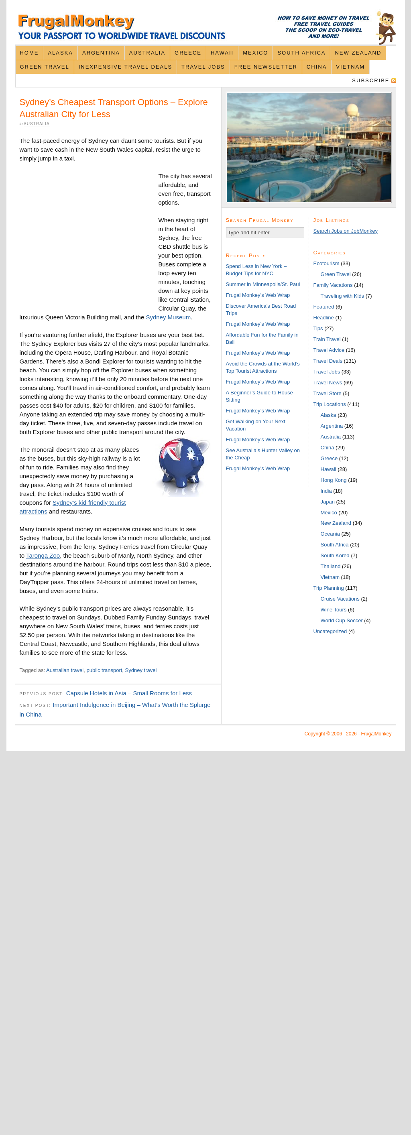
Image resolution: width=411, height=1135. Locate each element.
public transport (104, 670)
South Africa (301, 53)
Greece (188, 53)
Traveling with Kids (342, 296)
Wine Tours (334, 610)
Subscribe (370, 80)
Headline (323, 318)
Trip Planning (328, 588)
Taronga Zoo (43, 555)
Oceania (330, 534)
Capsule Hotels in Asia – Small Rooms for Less (129, 693)
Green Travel (44, 67)
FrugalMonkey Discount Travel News (205, 27)
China (317, 67)
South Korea (335, 555)
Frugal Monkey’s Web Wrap (258, 295)
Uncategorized (330, 631)
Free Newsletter (265, 67)
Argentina (101, 53)
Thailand (331, 566)
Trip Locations (329, 404)
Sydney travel (141, 670)
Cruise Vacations (340, 599)
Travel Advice (329, 350)
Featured (323, 307)
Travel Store (327, 393)
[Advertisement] (89, 239)
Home (29, 53)
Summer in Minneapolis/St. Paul (263, 284)
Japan (328, 502)
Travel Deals (327, 361)
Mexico (255, 53)
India (326, 491)
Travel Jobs (203, 67)
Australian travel (64, 670)
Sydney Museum (168, 317)
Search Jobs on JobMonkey (345, 231)
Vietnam (350, 67)
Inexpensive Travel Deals (125, 67)
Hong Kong (334, 480)
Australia (147, 53)
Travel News (327, 383)
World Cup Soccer (342, 620)
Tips (318, 328)
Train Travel (327, 339)
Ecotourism (326, 263)
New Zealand (358, 53)
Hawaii (222, 53)
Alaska (60, 53)
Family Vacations (333, 285)
